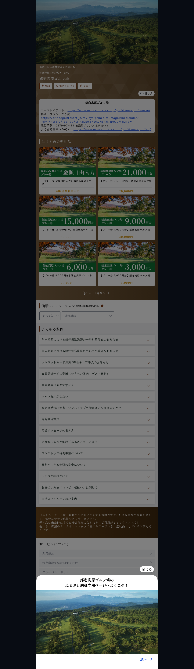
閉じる (147, 569)
